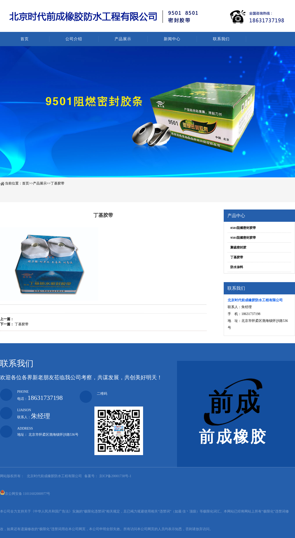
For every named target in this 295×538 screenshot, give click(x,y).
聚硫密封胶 (238, 247)
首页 (24, 39)
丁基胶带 (57, 183)
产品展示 (123, 39)
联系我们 (221, 39)
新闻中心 (172, 39)
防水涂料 (236, 267)
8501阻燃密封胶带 (243, 228)
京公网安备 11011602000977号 (25, 492)
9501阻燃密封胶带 (243, 237)
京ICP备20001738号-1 (114, 476)
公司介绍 (73, 39)
